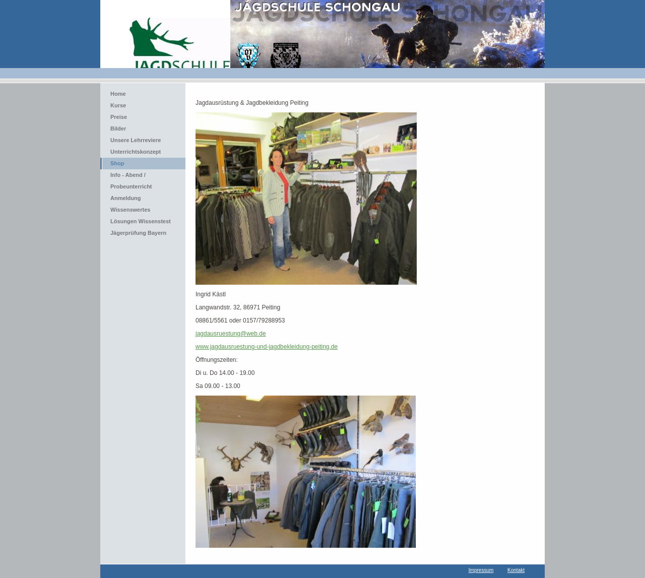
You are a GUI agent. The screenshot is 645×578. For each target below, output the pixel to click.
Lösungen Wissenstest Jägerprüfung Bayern (140, 227)
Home (118, 94)
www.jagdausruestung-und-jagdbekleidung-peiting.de (267, 346)
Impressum (481, 570)
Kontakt (516, 570)
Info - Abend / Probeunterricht (131, 180)
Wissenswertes (130, 210)
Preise (118, 117)
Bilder (118, 128)
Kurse (118, 105)
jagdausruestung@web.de (231, 333)
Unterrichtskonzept (135, 152)
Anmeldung (125, 198)
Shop (117, 163)
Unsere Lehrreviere (135, 140)
